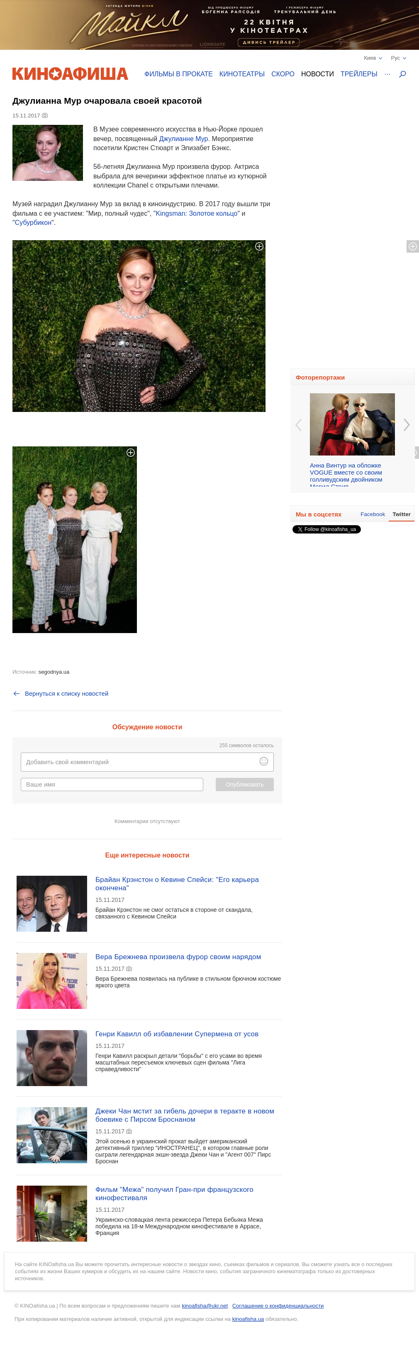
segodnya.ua (54, 672)
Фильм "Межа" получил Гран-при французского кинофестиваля (174, 1194)
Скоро (283, 74)
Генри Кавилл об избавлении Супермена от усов (176, 1034)
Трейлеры (359, 74)
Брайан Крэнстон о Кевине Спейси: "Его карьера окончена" (177, 884)
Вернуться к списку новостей (60, 693)
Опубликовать (245, 784)
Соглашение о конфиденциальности (278, 1306)
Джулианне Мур (183, 138)
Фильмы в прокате (178, 74)
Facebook (373, 514)
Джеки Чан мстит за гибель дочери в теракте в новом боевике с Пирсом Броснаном (184, 1115)
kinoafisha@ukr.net (205, 1306)
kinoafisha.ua (248, 1319)
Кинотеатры (242, 74)
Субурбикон (33, 222)
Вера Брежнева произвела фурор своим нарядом (178, 957)
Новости (317, 74)
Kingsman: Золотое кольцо (196, 213)
